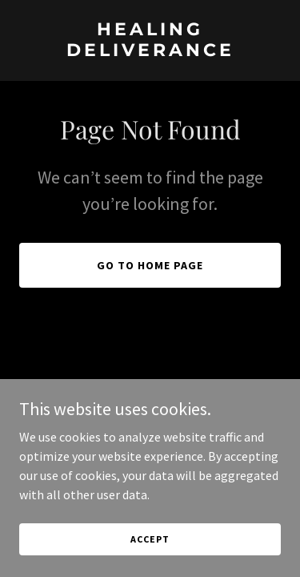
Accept (149, 550)
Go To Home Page (150, 265)
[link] (150, 51)
